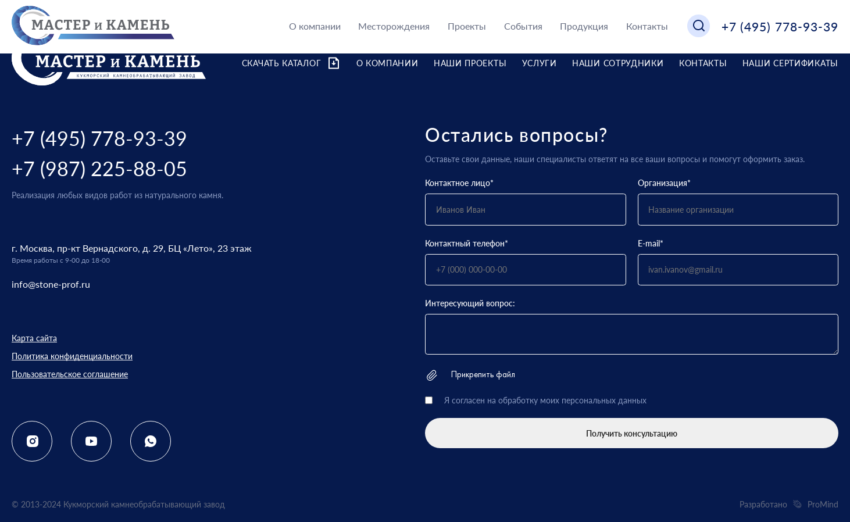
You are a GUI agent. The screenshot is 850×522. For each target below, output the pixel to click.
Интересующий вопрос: (470, 303)
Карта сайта (34, 338)
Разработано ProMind (789, 504)
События (523, 26)
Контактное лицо (459, 183)
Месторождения (394, 26)
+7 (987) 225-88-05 (99, 168)
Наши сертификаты (790, 63)
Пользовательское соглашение (70, 374)
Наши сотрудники (618, 63)
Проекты (467, 26)
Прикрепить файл (470, 375)
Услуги (539, 63)
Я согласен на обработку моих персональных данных (545, 400)
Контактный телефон (466, 243)
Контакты (647, 26)
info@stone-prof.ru (51, 284)
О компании (315, 26)
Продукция (584, 26)
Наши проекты (470, 63)
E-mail (650, 243)
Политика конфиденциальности (72, 356)
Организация (664, 183)
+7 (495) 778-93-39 (780, 26)
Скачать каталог (291, 63)
